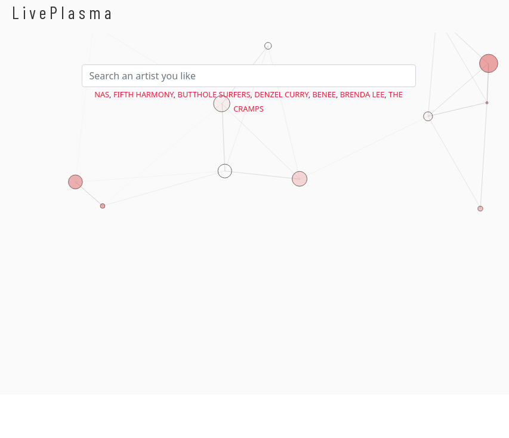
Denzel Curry (281, 94)
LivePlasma (63, 12)
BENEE (324, 94)
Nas (101, 94)
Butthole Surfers (214, 94)
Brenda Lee (362, 94)
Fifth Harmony (143, 94)
